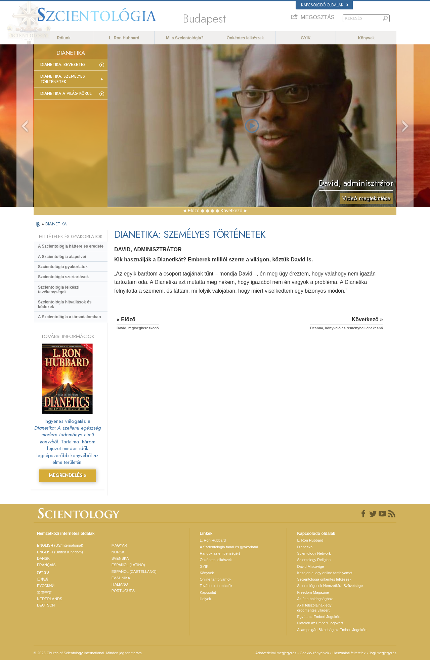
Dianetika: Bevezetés (63, 65)
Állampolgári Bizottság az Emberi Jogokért (332, 630)
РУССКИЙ (45, 586)
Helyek (205, 599)
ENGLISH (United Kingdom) (60, 552)
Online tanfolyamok (215, 579)
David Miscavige (310, 566)
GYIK (305, 38)
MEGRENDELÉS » (67, 475)
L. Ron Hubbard (124, 38)
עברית (43, 572)
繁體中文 (44, 592)
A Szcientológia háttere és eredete (70, 246)
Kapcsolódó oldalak (324, 5)
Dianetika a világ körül (65, 93)
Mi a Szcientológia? (184, 38)
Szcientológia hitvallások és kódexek (64, 304)
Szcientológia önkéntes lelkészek (324, 579)
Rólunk (64, 38)
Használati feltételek (349, 653)
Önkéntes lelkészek (245, 38)
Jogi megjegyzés (382, 653)
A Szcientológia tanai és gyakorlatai (229, 547)
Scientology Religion (314, 560)
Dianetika (304, 547)
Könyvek (366, 38)
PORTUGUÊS (123, 591)
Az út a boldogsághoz (315, 599)
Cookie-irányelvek (314, 653)
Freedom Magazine (313, 592)
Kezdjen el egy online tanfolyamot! (325, 573)
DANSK (43, 558)
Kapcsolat (208, 592)
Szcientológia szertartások (63, 276)
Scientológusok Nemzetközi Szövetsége (330, 586)
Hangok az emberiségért (220, 553)
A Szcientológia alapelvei (62, 256)
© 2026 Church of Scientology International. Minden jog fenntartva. (88, 653)
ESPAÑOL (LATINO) (128, 565)
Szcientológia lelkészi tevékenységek (58, 289)
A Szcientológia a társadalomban (69, 317)
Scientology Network (314, 553)
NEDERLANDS (49, 599)
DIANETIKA (56, 224)
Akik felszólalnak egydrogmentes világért (314, 607)
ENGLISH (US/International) (60, 545)
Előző (194, 210)
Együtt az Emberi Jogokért (318, 617)
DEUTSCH (46, 605)
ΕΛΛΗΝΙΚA (121, 578)
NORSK (118, 552)
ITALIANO (120, 584)
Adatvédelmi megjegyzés (275, 653)
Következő (231, 210)
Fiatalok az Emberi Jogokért (320, 623)
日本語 (42, 579)
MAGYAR (119, 545)
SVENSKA (120, 558)
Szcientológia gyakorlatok (63, 266)
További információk (216, 586)
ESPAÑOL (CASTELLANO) (134, 572)
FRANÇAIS (46, 565)
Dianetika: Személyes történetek (62, 79)
